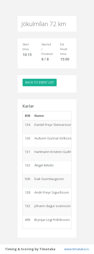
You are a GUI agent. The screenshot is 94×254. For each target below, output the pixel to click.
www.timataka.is (76, 249)
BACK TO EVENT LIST (39, 82)
